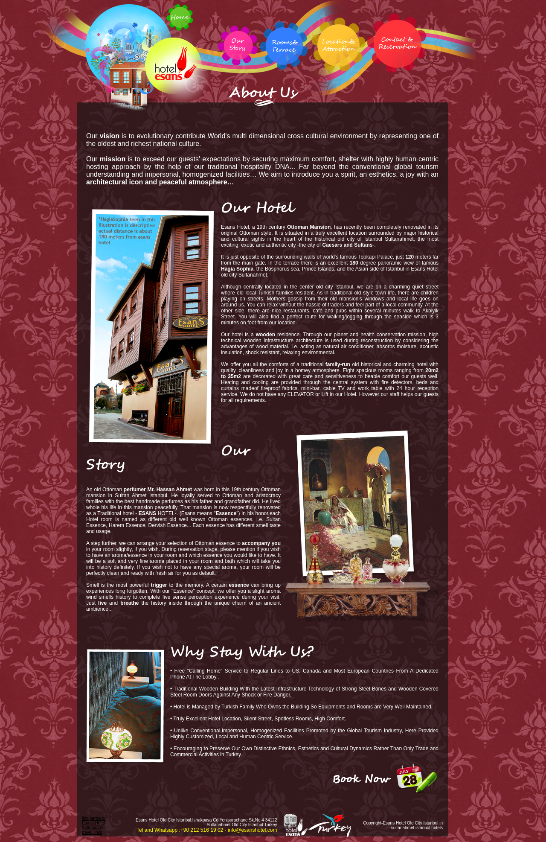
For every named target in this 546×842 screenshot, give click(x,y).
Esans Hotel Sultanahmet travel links (94, 828)
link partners (93, 818)
